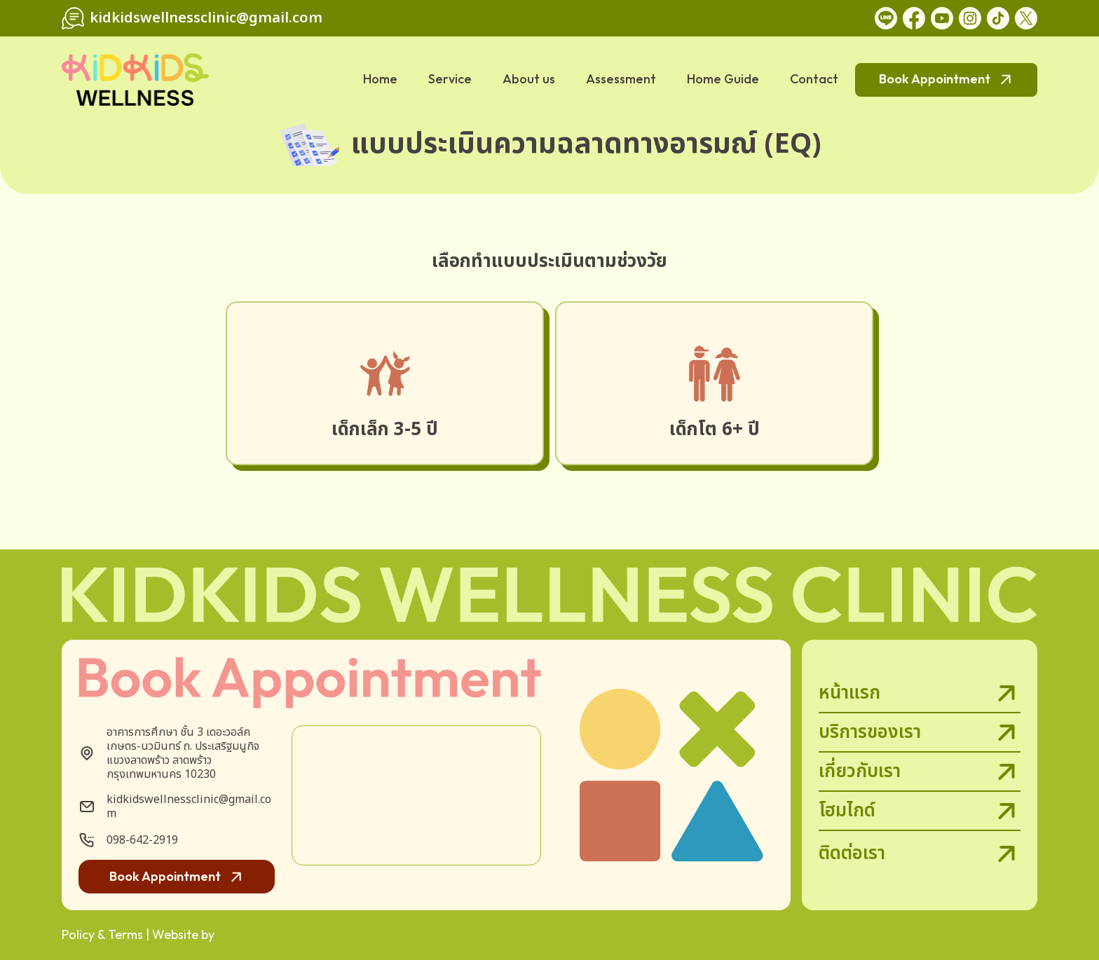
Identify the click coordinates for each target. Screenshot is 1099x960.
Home (380, 79)
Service (450, 79)
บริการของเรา (919, 733)
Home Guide (723, 79)
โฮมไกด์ (919, 811)
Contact (814, 79)
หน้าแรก (919, 694)
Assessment (621, 79)
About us (529, 79)
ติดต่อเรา (919, 853)
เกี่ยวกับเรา (919, 772)
